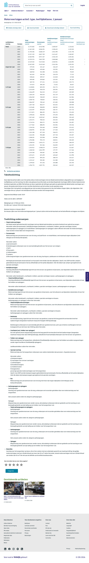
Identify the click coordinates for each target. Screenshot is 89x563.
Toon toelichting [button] (75, 28)
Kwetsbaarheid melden (72, 533)
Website (68, 523)
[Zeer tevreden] (21, 464)
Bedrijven (27, 523)
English (82, 5)
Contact (48, 523)
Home (5, 15)
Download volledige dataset (54, 28)
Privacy (26, 533)
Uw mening (87, 276)
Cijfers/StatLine (8, 523)
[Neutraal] (14, 464)
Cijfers (6, 11)
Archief (68, 535)
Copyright (69, 525)
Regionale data (8, 535)
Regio (49, 11)
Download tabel (33, 28)
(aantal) (29, 42)
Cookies (68, 528)
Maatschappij (40, 11)
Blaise (5, 542)
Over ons (55, 11)
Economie (29, 11)
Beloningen (28, 535)
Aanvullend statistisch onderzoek (13, 533)
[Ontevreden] (10, 464)
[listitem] (5, 549)
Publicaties (7, 538)
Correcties (48, 538)
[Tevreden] (17, 464)
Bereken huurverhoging (10, 525)
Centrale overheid (29, 525)
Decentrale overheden (31, 528)
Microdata (6, 530)
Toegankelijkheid (71, 530)
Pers (47, 525)
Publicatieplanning (80, 548)
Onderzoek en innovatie (52, 530)
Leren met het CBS (50, 535)
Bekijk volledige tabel (13, 28)
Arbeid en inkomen (17, 11)
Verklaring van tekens (13, 171)
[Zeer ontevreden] (6, 464)
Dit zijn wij (48, 528)
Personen (27, 530)
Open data (6, 528)
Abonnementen (70, 538)
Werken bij (48, 533)
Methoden (6, 540)
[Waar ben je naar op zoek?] (48, 5)
